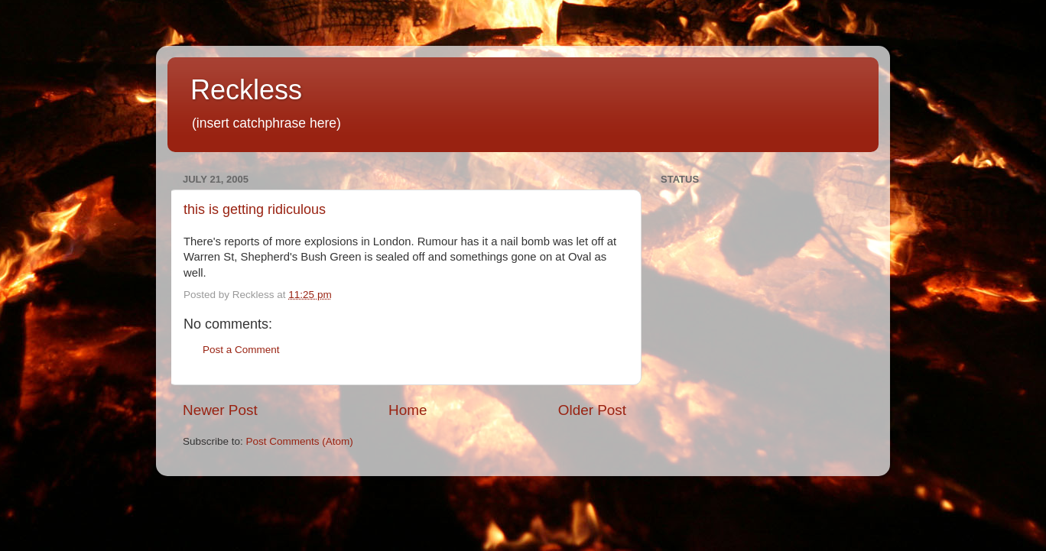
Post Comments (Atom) (299, 441)
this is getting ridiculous (255, 209)
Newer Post (220, 410)
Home (407, 410)
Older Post (592, 410)
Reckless (246, 89)
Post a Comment (241, 349)
